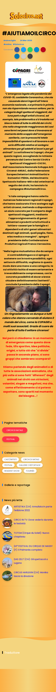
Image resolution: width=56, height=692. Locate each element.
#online (7, 44)
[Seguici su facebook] (32, 4)
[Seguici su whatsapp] (47, 4)
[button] (17, 49)
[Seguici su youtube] (52, 4)
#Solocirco (18, 44)
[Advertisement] (23, 608)
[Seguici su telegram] (42, 4)
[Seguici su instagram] (37, 4)
